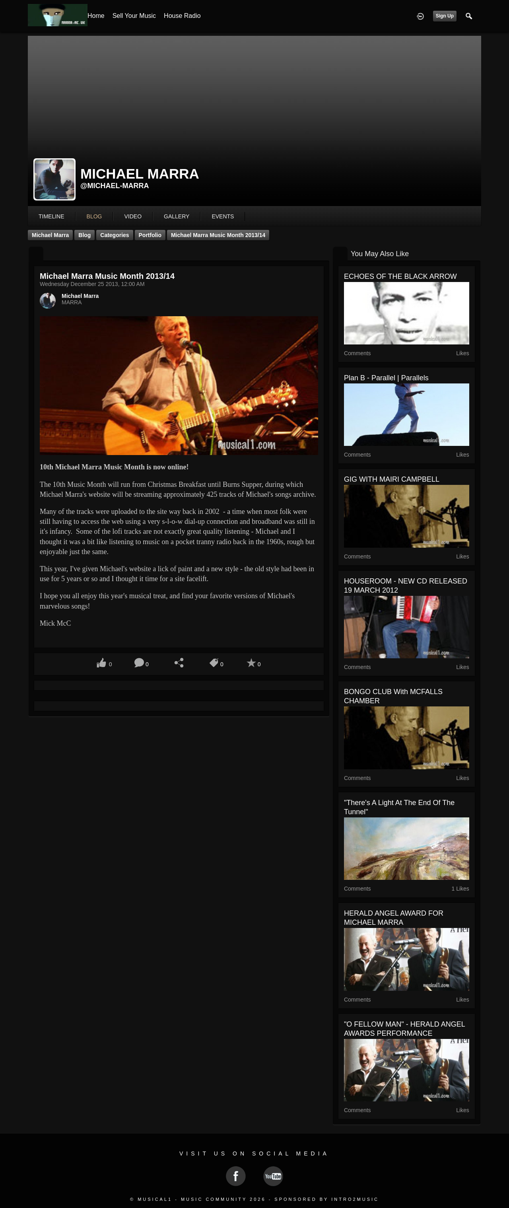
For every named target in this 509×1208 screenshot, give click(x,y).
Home (96, 15)
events (223, 216)
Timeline (51, 216)
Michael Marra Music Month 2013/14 (218, 235)
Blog (84, 235)
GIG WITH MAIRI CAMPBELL (391, 479)
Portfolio (150, 235)
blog (94, 216)
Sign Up (445, 16)
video (133, 216)
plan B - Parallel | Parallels (386, 378)
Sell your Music (134, 15)
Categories (114, 235)
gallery (176, 216)
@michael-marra (114, 186)
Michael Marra (50, 235)
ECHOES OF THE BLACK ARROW (400, 276)
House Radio (182, 15)
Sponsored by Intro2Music (326, 1199)
